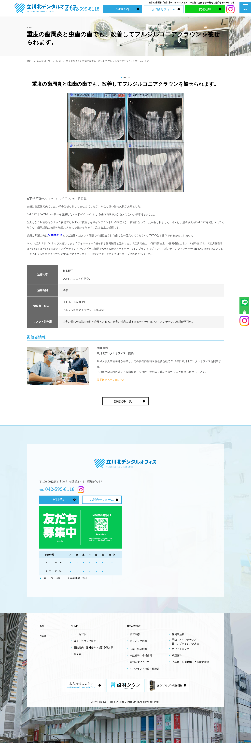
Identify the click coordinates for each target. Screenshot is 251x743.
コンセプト (80, 634)
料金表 (77, 654)
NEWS (43, 635)
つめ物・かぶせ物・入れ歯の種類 (190, 662)
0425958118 (55, 235)
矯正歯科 (177, 655)
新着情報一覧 (44, 61)
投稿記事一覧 (123, 401)
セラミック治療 (138, 641)
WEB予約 (122, 9)
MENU (245, 8)
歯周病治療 (178, 634)
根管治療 (135, 634)
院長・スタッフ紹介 (85, 641)
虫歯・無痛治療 (138, 649)
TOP (29, 61)
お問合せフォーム (164, 9)
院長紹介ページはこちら (111, 379)
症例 (58, 61)
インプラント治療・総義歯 (144, 668)
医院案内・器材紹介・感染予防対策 (93, 647)
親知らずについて (140, 662)
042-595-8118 (84, 9)
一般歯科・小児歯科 (141, 655)
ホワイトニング (180, 649)
